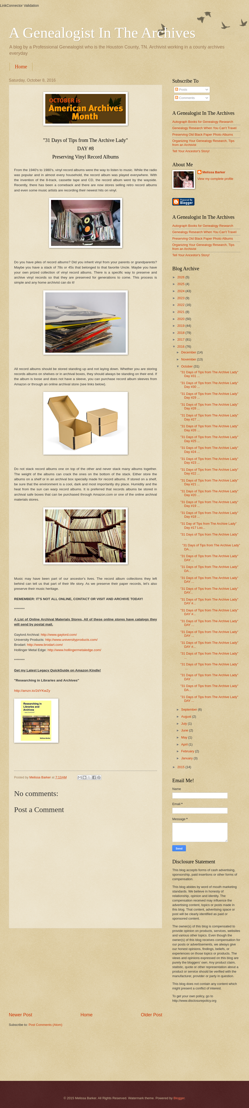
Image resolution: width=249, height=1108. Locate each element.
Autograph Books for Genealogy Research (202, 122)
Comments (185, 98)
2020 (181, 319)
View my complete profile (215, 179)
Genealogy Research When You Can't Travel (204, 128)
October (187, 366)
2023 (181, 298)
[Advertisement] (85, 970)
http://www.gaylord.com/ (59, 635)
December (189, 352)
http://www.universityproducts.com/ (71, 640)
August (186, 716)
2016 (181, 346)
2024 (181, 291)
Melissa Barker (213, 172)
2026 (181, 277)
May (184, 737)
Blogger (179, 1098)
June (185, 730)
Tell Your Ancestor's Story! (191, 151)
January (187, 758)
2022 (181, 305)
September (189, 709)
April (184, 744)
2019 (181, 326)
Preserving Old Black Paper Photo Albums (202, 134)
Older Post (151, 1014)
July (184, 723)
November (189, 359)
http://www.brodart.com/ (45, 645)
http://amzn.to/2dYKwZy (32, 691)
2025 (181, 284)
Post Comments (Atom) (45, 1025)
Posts (181, 89)
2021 (181, 312)
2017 (181, 339)
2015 (181, 767)
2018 (181, 333)
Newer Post (20, 1014)
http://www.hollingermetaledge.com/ (74, 650)
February (188, 751)
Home (21, 66)
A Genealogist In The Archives (102, 32)
